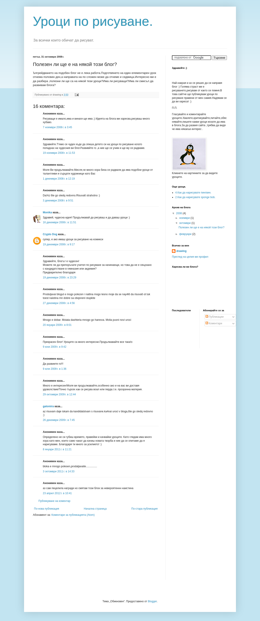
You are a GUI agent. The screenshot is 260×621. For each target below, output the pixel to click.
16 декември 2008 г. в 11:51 (59, 222)
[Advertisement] (60, 551)
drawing (181, 251)
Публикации (214, 316)
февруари (185, 234)
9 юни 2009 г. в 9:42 (54, 346)
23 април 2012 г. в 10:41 (57, 493)
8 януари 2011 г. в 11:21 (57, 449)
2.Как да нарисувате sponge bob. (195, 197)
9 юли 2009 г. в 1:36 (54, 368)
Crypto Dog (50, 234)
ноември (184, 218)
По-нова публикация (46, 508)
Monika (47, 212)
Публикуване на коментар (54, 501)
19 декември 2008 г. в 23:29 (59, 277)
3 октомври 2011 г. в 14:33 (58, 471)
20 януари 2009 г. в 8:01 (57, 324)
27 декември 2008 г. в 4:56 (59, 303)
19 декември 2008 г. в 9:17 (59, 244)
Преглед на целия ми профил (190, 256)
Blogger (152, 601)
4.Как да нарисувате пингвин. (193, 192)
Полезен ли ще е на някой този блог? (201, 227)
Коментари (213, 323)
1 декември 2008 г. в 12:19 (59, 178)
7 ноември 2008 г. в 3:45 (57, 127)
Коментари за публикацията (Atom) (73, 514)
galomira (48, 406)
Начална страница (95, 508)
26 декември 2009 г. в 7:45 (59, 420)
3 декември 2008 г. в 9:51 (58, 200)
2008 (179, 213)
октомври (185, 223)
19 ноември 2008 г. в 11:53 (59, 152)
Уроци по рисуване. (93, 21)
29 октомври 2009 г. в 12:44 (59, 394)
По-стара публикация (144, 508)
